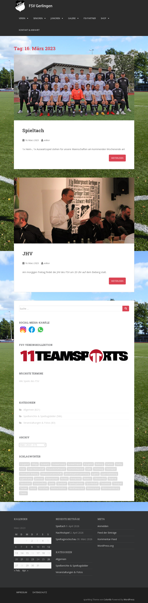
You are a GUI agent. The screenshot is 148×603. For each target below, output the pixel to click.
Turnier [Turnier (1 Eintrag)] (23, 488)
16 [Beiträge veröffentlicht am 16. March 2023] (32, 553)
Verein (22, 18)
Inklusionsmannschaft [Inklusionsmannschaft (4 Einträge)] (51, 473)
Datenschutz (40, 592)
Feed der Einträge (107, 532)
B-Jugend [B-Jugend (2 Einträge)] (88, 464)
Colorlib (107, 599)
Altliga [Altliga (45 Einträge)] (35, 464)
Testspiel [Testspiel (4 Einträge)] (117, 483)
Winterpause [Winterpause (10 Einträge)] (93, 488)
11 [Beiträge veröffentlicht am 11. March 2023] (43, 546)
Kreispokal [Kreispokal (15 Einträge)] (76, 478)
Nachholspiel (63, 532)
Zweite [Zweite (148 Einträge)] (23, 493)
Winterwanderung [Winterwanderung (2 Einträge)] (110, 488)
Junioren (55, 18)
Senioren (38, 18)
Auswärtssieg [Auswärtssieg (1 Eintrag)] (58, 464)
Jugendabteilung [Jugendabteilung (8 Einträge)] (109, 473)
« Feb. (17, 570)
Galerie (72, 18)
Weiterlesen (117, 158)
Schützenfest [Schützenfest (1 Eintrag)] (40, 483)
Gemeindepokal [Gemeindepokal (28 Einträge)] (75, 468)
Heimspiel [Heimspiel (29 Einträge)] (111, 468)
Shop (103, 18)
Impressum (21, 592)
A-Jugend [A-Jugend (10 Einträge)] (24, 464)
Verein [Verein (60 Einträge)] (33, 488)
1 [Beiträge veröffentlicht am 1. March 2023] (26, 540)
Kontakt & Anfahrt (29, 30)
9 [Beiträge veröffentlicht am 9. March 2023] (32, 546)
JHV (27, 253)
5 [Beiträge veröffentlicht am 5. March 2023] (48, 540)
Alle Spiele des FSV (29, 381)
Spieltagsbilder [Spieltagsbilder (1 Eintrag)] (76, 483)
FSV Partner (90, 18)
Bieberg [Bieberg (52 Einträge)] (99, 464)
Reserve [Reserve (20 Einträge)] (112, 478)
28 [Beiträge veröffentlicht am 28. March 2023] (22, 565)
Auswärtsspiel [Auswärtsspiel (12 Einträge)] (74, 464)
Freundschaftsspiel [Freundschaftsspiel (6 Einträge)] (56, 468)
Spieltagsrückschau (66, 539)
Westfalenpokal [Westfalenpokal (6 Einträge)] (76, 488)
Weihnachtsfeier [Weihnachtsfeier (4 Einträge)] (58, 488)
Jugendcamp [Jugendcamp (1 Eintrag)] (26, 478)
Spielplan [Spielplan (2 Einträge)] (61, 483)
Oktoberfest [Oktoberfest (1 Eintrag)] (100, 478)
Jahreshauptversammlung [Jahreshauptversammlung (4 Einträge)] (77, 473)
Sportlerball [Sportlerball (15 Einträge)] (91, 483)
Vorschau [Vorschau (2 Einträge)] (43, 488)
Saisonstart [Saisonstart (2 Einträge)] (25, 483)
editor (47, 140)
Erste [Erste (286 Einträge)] (22, 468)
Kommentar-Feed (107, 539)
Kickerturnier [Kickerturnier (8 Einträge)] (52, 478)
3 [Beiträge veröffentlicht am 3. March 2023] (37, 540)
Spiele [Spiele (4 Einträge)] (51, 483)
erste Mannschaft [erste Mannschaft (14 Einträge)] (36, 468)
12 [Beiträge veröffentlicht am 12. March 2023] (48, 546)
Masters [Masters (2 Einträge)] (87, 478)
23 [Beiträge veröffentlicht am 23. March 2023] (32, 559)
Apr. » (25, 570)
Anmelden (102, 526)
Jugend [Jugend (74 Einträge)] (95, 473)
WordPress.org (105, 545)
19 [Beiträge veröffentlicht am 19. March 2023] (48, 553)
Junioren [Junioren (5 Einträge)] (39, 478)
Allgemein (28, 409)
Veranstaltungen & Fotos (37, 422)
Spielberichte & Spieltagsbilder (39, 416)
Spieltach (33, 130)
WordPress (129, 599)
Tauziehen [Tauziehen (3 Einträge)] (105, 483)
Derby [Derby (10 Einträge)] (119, 464)
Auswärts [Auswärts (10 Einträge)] (45, 464)
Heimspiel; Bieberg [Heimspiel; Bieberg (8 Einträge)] (29, 473)
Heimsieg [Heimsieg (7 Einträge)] (98, 468)
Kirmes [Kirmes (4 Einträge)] (64, 478)
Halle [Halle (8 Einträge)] (88, 468)
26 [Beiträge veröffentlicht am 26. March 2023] (48, 559)
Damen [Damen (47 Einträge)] (109, 464)
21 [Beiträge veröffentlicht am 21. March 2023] (22, 559)
